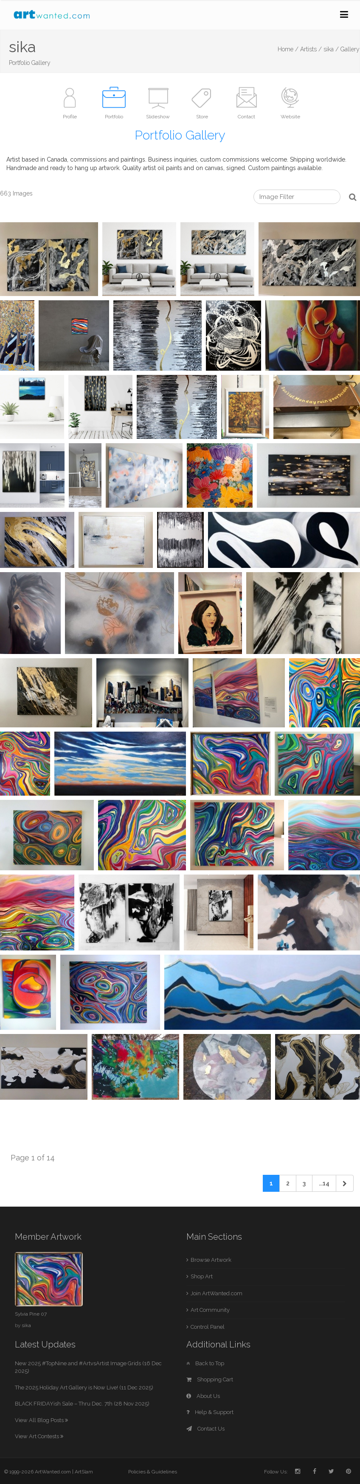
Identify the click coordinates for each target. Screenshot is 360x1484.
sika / (331, 49)
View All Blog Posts (41, 1420)
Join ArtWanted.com (216, 1293)
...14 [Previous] (324, 1183)
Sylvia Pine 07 (31, 1314)
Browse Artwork (211, 1260)
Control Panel (208, 1327)
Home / (288, 49)
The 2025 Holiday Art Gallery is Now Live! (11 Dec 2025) (84, 1387)
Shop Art (202, 1276)
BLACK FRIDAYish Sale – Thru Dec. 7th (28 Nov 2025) (82, 1403)
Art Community (210, 1310)
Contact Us (205, 1428)
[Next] (345, 1183)
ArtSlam (84, 1472)
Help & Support (209, 1412)
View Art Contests (39, 1436)
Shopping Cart (209, 1379)
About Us (203, 1396)
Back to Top (205, 1363)
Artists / (311, 49)
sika (26, 1325)
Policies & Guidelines (152, 1472)
